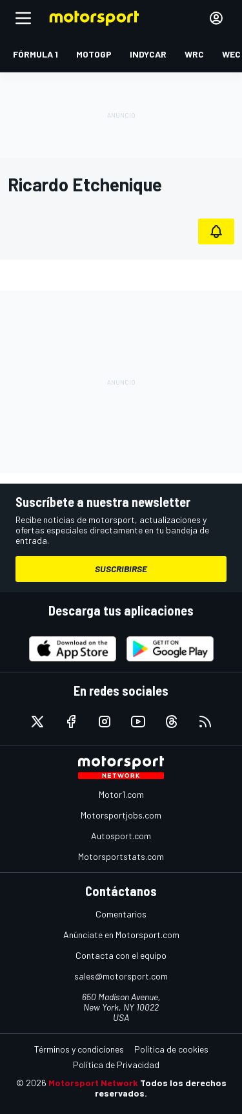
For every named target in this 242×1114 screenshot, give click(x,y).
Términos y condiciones (79, 1049)
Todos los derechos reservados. (161, 1087)
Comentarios (121, 913)
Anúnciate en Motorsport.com (121, 934)
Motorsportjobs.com (121, 814)
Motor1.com (121, 794)
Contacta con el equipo (121, 955)
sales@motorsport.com (121, 975)
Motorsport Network (93, 1082)
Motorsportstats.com (121, 856)
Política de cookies (171, 1049)
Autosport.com (121, 835)
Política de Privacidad (116, 1064)
